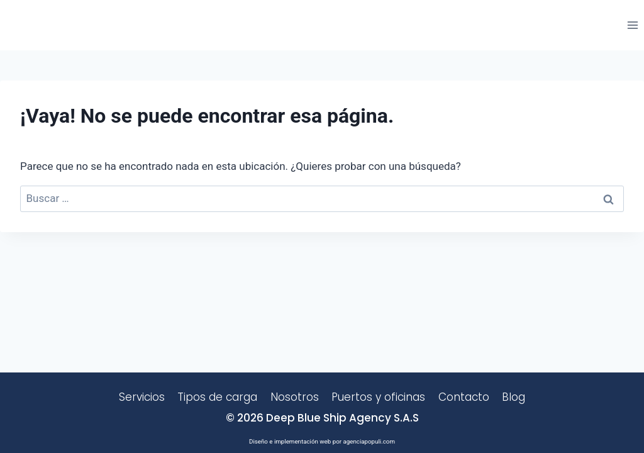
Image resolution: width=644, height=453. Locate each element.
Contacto (463, 397)
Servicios (142, 397)
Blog (513, 397)
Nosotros (294, 397)
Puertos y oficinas (378, 397)
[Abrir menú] (632, 25)
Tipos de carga (217, 397)
